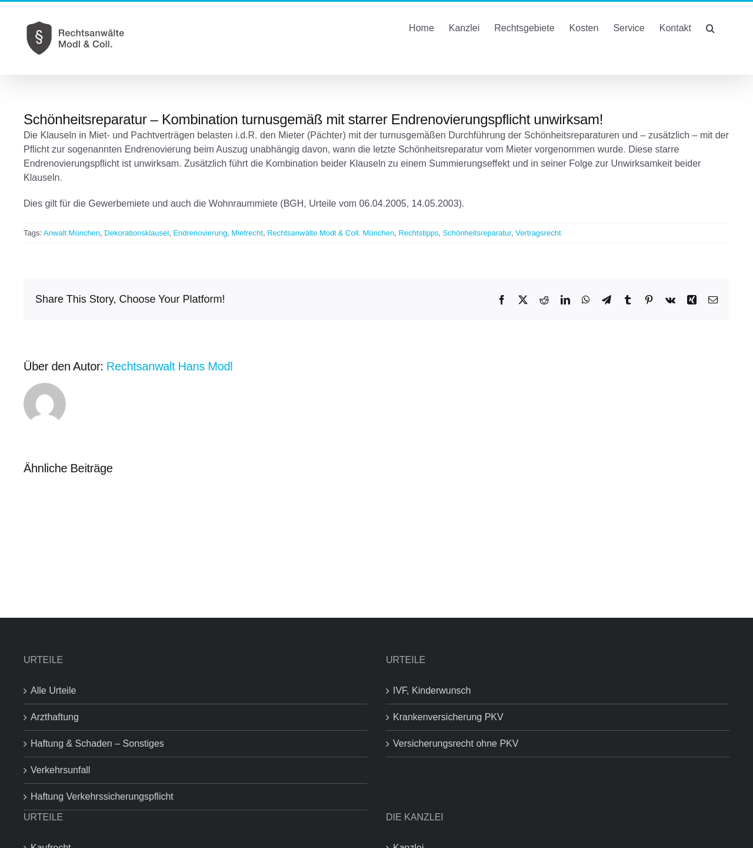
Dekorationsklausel (136, 232)
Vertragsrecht (538, 232)
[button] (710, 27)
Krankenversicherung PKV (448, 717)
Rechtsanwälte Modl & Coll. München (330, 232)
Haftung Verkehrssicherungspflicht (102, 796)
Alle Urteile (53, 690)
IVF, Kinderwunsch (432, 690)
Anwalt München (72, 232)
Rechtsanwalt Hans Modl (169, 366)
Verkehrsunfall (60, 770)
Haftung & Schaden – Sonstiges (97, 743)
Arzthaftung (55, 717)
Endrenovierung (200, 232)
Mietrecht (246, 232)
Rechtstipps (418, 232)
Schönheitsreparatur (477, 232)
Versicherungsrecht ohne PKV (455, 743)
